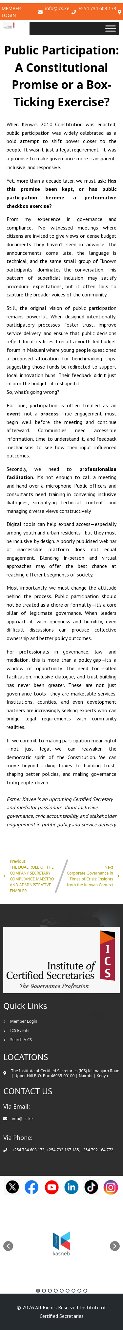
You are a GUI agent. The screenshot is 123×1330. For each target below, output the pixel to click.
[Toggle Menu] (111, 28)
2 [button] (44, 1291)
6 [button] (68, 1291)
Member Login (11, 11)
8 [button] (79, 1291)
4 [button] (56, 1291)
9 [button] (85, 1291)
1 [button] (38, 1291)
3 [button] (50, 1291)
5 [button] (62, 1291)
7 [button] (73, 1291)
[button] (8, 1246)
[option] (61, 1242)
